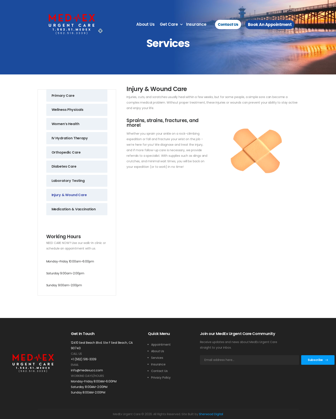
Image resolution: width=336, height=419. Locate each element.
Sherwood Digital (211, 414)
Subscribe (315, 360)
